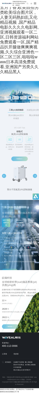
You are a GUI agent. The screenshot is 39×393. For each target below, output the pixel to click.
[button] (4, 176)
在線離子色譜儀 (18, 362)
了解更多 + (19, 159)
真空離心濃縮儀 (30, 364)
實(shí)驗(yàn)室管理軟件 (22, 370)
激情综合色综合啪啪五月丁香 (9, 391)
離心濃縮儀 (28, 362)
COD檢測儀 (17, 367)
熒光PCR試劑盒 (18, 364)
